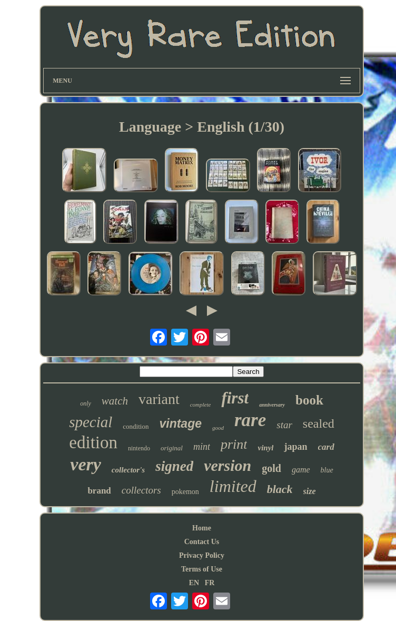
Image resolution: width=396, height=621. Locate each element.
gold (271, 468)
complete (200, 404)
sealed (318, 423)
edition (93, 442)
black (280, 489)
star (284, 424)
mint (201, 446)
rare (250, 420)
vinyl (265, 447)
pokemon (185, 492)
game (301, 469)
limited (233, 486)
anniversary (272, 405)
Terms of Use (201, 569)
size (309, 491)
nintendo (139, 448)
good (218, 428)
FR (210, 583)
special (90, 421)
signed (174, 466)
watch (115, 401)
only (85, 403)
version (227, 465)
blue (327, 470)
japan (295, 446)
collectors (141, 490)
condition (135, 426)
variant (159, 399)
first (235, 398)
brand (99, 491)
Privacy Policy (201, 555)
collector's (128, 470)
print (234, 444)
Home (201, 528)
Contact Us (202, 542)
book (309, 400)
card (326, 447)
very (85, 464)
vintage (180, 423)
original (172, 448)
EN (194, 583)
